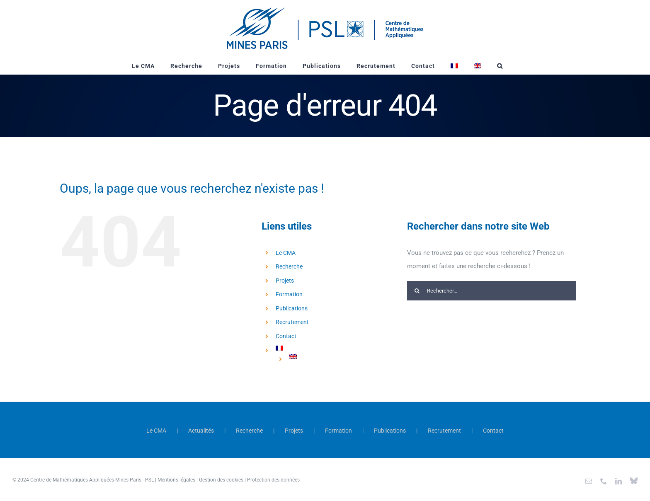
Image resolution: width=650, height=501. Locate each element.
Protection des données (273, 480)
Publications (292, 308)
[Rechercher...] (491, 290)
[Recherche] (417, 290)
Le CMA (286, 252)
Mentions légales (176, 480)
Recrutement (292, 322)
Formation (289, 294)
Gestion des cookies (221, 480)
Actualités (201, 430)
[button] (500, 66)
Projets (285, 280)
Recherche (289, 266)
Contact (286, 336)
